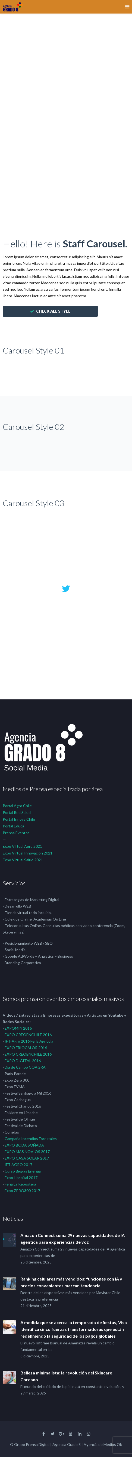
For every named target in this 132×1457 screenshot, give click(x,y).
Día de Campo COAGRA (25, 1067)
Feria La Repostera (20, 1184)
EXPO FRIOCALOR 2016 (26, 1047)
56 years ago (66, 660)
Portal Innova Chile (19, 819)
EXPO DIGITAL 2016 (23, 1060)
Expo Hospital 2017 (21, 1177)
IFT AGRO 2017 (18, 1164)
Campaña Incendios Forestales (31, 1138)
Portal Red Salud (17, 812)
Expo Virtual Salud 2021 (23, 859)
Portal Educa (13, 826)
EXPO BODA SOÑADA (24, 1145)
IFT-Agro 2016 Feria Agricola (29, 1041)
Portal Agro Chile (17, 805)
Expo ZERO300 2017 (22, 1190)
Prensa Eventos (16, 832)
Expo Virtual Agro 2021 (22, 846)
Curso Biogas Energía (23, 1171)
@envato (66, 649)
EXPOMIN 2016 (18, 1028)
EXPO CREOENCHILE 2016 (28, 1034)
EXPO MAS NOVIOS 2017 (27, 1151)
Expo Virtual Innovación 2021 (27, 853)
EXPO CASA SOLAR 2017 (27, 1158)
